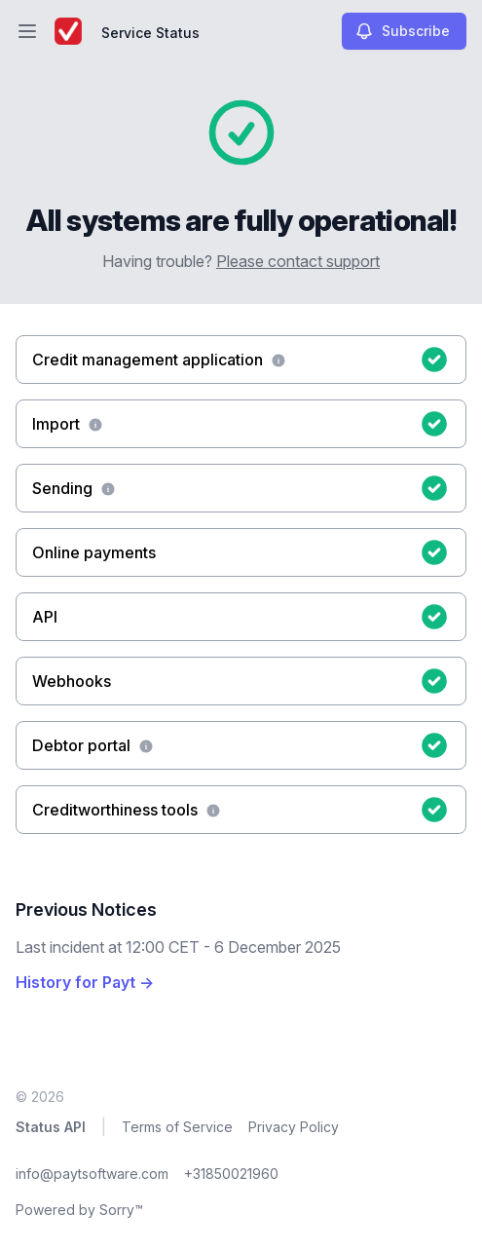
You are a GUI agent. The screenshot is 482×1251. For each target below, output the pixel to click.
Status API (51, 1126)
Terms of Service (177, 1126)
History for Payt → (85, 982)
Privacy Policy (293, 1126)
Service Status (150, 32)
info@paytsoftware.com (92, 1173)
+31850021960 (231, 1173)
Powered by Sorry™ (79, 1209)
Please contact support (298, 261)
